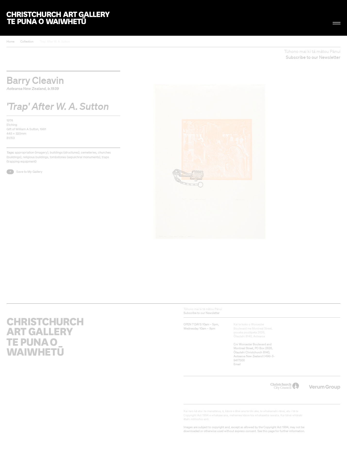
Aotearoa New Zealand (26, 88)
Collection (27, 41)
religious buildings (35, 157)
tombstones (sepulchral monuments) (75, 157)
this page (269, 431)
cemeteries (88, 152)
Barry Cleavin (35, 80)
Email (237, 364)
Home (10, 41)
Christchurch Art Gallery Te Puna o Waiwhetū (58, 17)
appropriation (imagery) (31, 152)
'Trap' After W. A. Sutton (55, 41)
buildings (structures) (64, 152)
